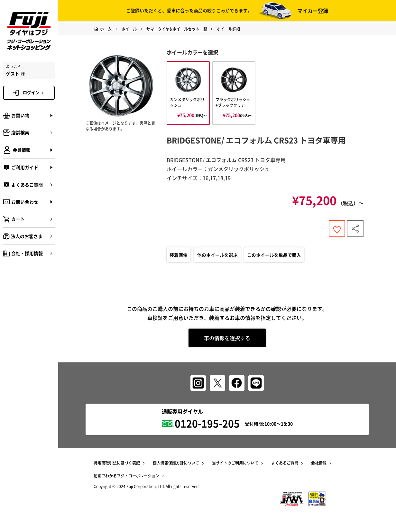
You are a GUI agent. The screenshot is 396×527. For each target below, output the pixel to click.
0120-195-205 (207, 423)
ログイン (34, 92)
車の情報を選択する (227, 339)
